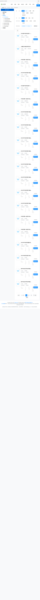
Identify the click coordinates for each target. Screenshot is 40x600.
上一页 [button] (23, 295)
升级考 (4, 27)
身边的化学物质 (6, 23)
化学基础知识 (16, 7)
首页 (12, 4)
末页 (27, 297)
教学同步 (4, 12)
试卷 (15, 4)
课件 (26, 4)
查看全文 (35, 39)
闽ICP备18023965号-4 (29, 302)
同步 (19, 4)
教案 (30, 10)
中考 (30, 4)
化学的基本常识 (7, 20)
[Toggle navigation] (38, 1)
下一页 (34, 295)
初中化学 (8, 7)
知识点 (22, 4)
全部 (23, 10)
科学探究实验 (6, 26)
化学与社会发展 (6, 24)
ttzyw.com (16, 302)
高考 (33, 4)
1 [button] (26, 295)
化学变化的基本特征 (8, 21)
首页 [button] (19, 295)
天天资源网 (5, 1)
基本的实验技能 (7, 18)
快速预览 (35, 36)
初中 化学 (7, 9)
